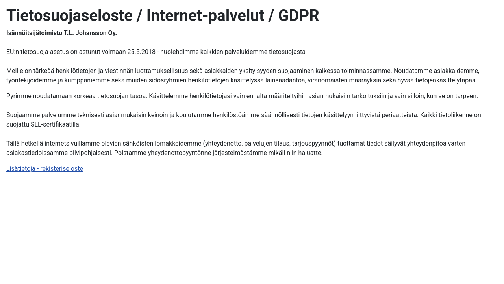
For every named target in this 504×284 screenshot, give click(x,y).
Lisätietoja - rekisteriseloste (44, 168)
